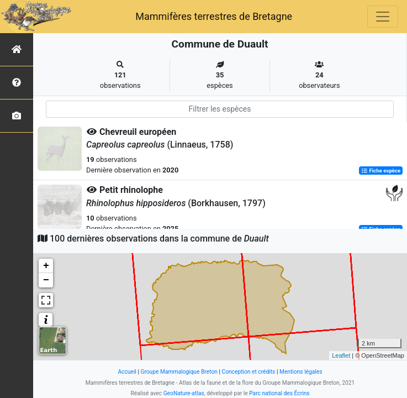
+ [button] (46, 266)
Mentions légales (301, 371)
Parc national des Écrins (279, 393)
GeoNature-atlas (183, 393)
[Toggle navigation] (382, 17)
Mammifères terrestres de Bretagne (213, 16)
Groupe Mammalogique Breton (178, 371)
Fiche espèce (380, 170)
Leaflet (341, 355)
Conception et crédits (248, 371)
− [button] (46, 280)
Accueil (127, 371)
